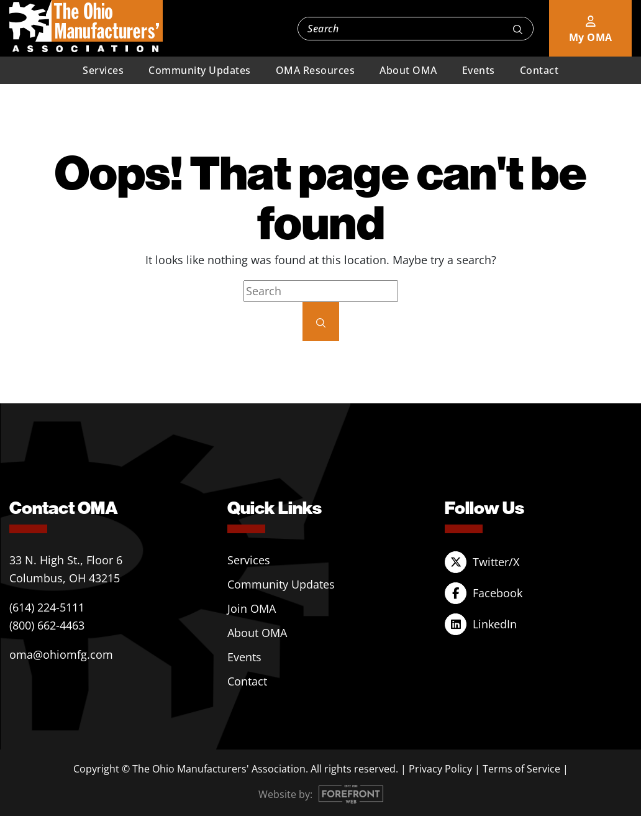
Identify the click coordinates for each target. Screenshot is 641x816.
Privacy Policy (440, 769)
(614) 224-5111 (46, 607)
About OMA (408, 70)
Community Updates (199, 70)
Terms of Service (521, 769)
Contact (539, 70)
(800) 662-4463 (46, 625)
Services (103, 70)
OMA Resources (315, 70)
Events (478, 70)
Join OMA (251, 608)
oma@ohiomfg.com (61, 654)
